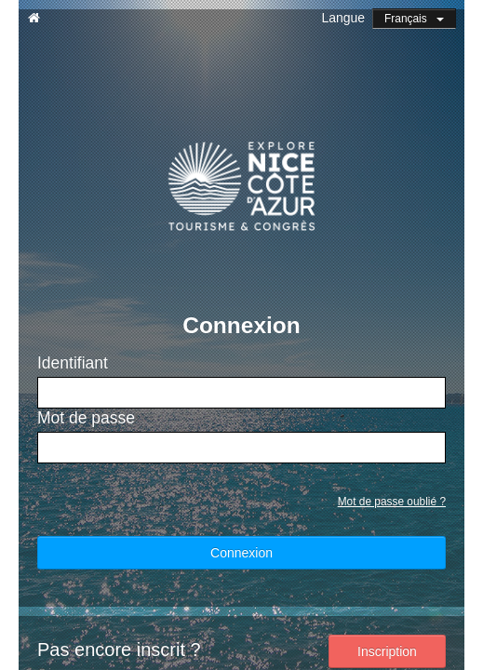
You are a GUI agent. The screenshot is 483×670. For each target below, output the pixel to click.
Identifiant (72, 363)
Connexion (241, 552)
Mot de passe (86, 418)
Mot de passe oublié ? (392, 501)
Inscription (387, 651)
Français (414, 18)
